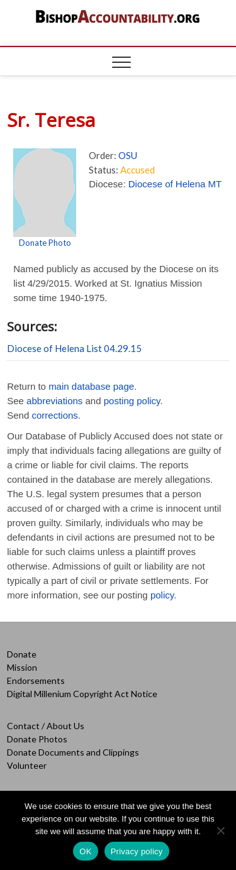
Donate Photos (37, 739)
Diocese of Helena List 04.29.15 (74, 348)
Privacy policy (137, 851)
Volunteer (27, 765)
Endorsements (36, 680)
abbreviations (54, 400)
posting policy (132, 400)
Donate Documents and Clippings (73, 752)
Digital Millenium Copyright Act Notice (82, 693)
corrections (54, 415)
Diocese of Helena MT (175, 184)
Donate (22, 654)
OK (85, 851)
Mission (22, 667)
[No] (220, 830)
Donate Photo (45, 243)
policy (162, 595)
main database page (91, 386)
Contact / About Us (45, 725)
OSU (127, 155)
